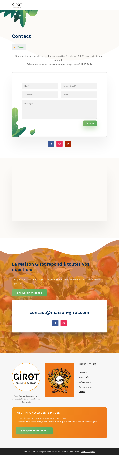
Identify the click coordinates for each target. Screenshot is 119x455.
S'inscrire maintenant (34, 430)
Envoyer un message (29, 292)
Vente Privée (84, 377)
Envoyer (90, 123)
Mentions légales (88, 452)
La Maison (83, 372)
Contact (82, 392)
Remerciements (85, 387)
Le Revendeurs (85, 382)
